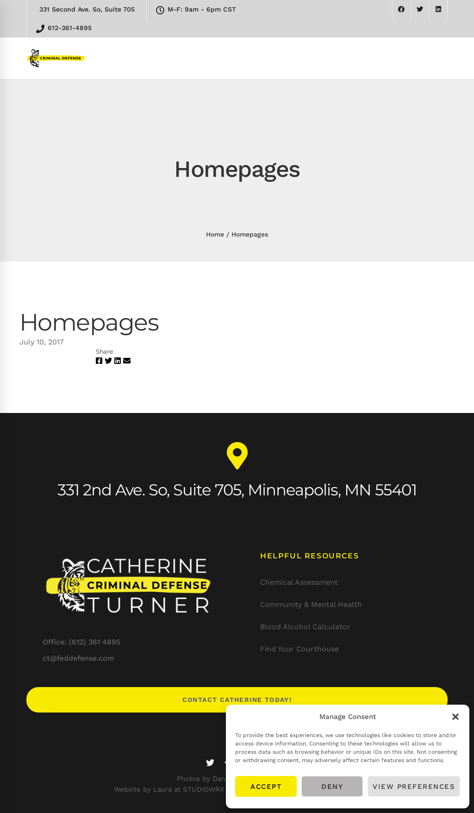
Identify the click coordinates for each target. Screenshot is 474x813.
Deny (332, 786)
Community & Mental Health (311, 604)
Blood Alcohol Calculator (305, 626)
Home (215, 234)
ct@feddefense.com (78, 658)
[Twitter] (108, 361)
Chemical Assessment (299, 582)
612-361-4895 (64, 28)
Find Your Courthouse (299, 648)
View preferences (414, 786)
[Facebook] (99, 361)
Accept (265, 786)
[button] (455, 716)
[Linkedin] (117, 361)
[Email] (127, 361)
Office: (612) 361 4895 (81, 642)
